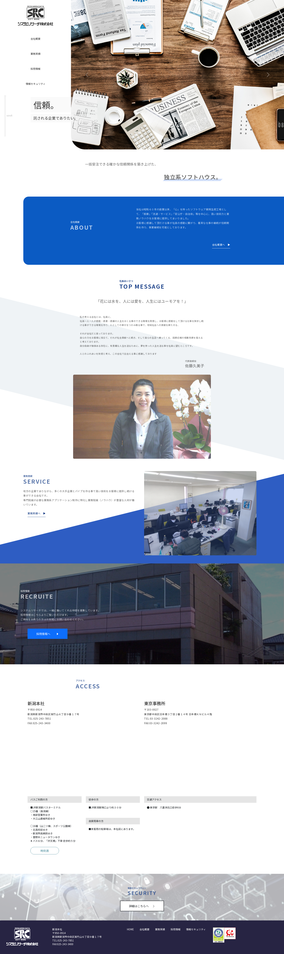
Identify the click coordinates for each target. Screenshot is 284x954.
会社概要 (35, 38)
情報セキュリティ (35, 83)
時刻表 (44, 851)
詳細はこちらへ (142, 906)
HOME (130, 929)
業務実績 (35, 53)
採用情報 (35, 68)
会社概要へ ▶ (221, 244)
